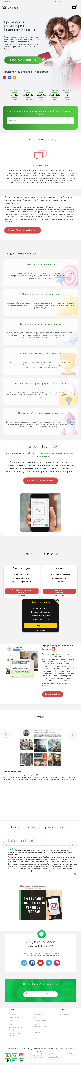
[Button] (9, 7)
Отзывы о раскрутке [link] (40, 1021)
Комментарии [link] (40, 166)
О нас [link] (11, 1021)
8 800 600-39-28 (6, 1)
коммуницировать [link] (13, 173)
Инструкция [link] (38, 1014)
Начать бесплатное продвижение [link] (23, 60)
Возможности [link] (13, 1014)
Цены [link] (10, 1024)
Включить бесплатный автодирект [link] (40, 480)
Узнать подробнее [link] (52, 694)
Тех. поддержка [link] (64, 1014)
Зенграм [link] (12, 175)
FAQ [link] (35, 1017)
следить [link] (32, 178)
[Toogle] (74, 7)
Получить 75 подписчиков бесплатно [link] (22, 230)
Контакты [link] (37, 1035)
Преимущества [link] (14, 1017)
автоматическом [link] (61, 175)
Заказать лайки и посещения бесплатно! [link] (40, 994)
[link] (24, 963)
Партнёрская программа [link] (42, 1039)
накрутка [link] (18, 175)
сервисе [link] (66, 178)
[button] (6, 774)
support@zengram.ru (61, 1)
